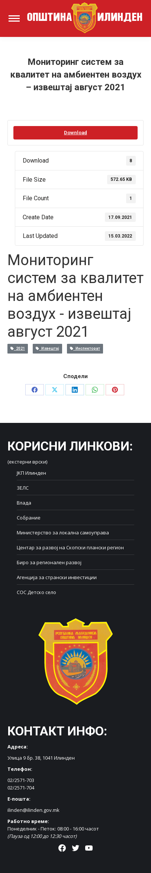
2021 (17, 348)
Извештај (47, 348)
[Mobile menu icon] (14, 18)
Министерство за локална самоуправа (63, 532)
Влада (24, 502)
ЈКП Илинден (31, 473)
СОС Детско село (36, 592)
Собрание (29, 517)
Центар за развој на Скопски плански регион (70, 547)
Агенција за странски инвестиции (57, 577)
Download (75, 132)
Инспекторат (85, 348)
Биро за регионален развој (49, 562)
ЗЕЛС (23, 487)
